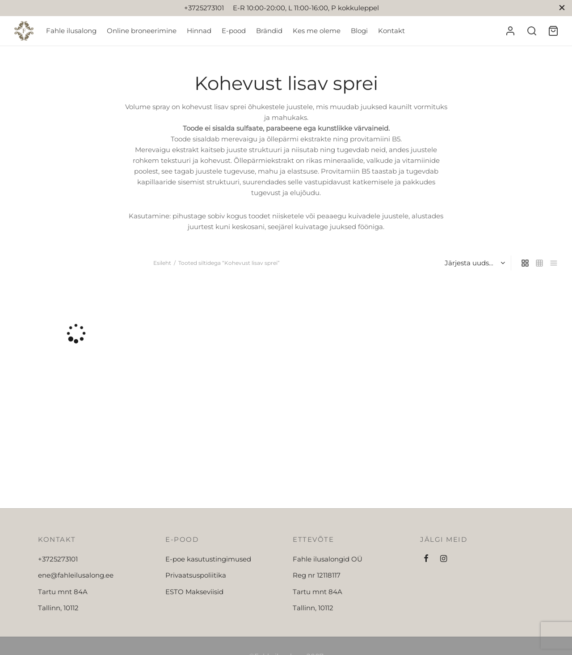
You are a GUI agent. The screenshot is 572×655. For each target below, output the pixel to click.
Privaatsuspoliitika (195, 575)
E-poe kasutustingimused (208, 559)
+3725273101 (58, 559)
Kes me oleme (317, 30)
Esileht (162, 262)
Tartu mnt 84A (63, 591)
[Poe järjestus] (474, 263)
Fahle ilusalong (71, 30)
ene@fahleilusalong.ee (76, 575)
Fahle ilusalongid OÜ (327, 559)
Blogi (359, 30)
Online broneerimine (142, 30)
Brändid (269, 30)
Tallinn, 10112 (58, 608)
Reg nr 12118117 (317, 575)
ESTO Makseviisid (194, 591)
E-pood (234, 30)
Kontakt (391, 30)
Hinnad (199, 30)
